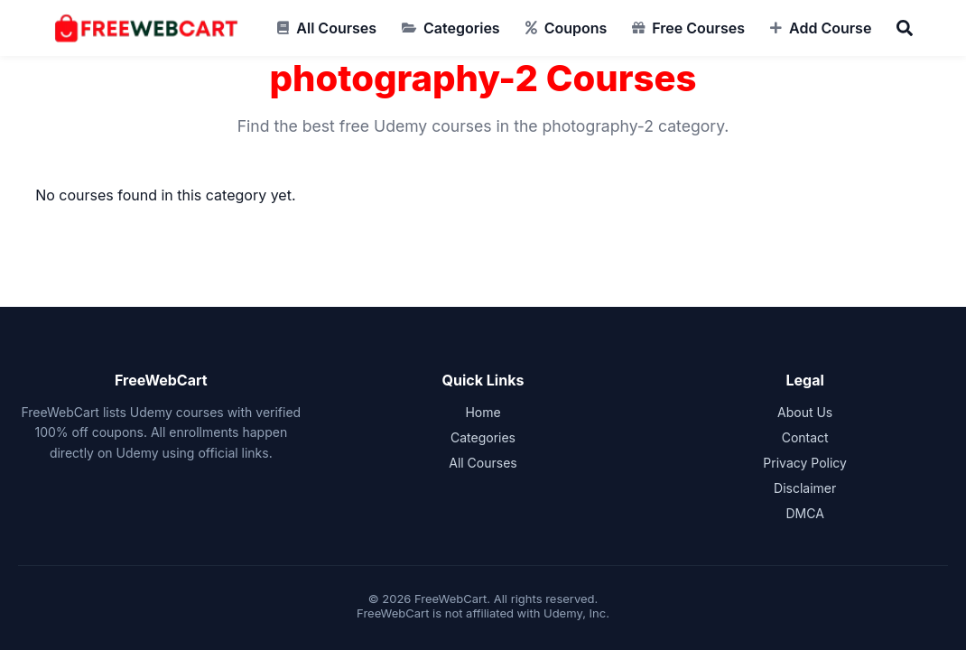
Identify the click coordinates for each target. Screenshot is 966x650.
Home (482, 412)
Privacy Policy (805, 462)
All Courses (336, 28)
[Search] (904, 28)
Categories (461, 28)
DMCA (804, 513)
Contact (805, 437)
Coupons (576, 28)
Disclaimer (805, 488)
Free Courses (698, 28)
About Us (804, 412)
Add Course (830, 28)
